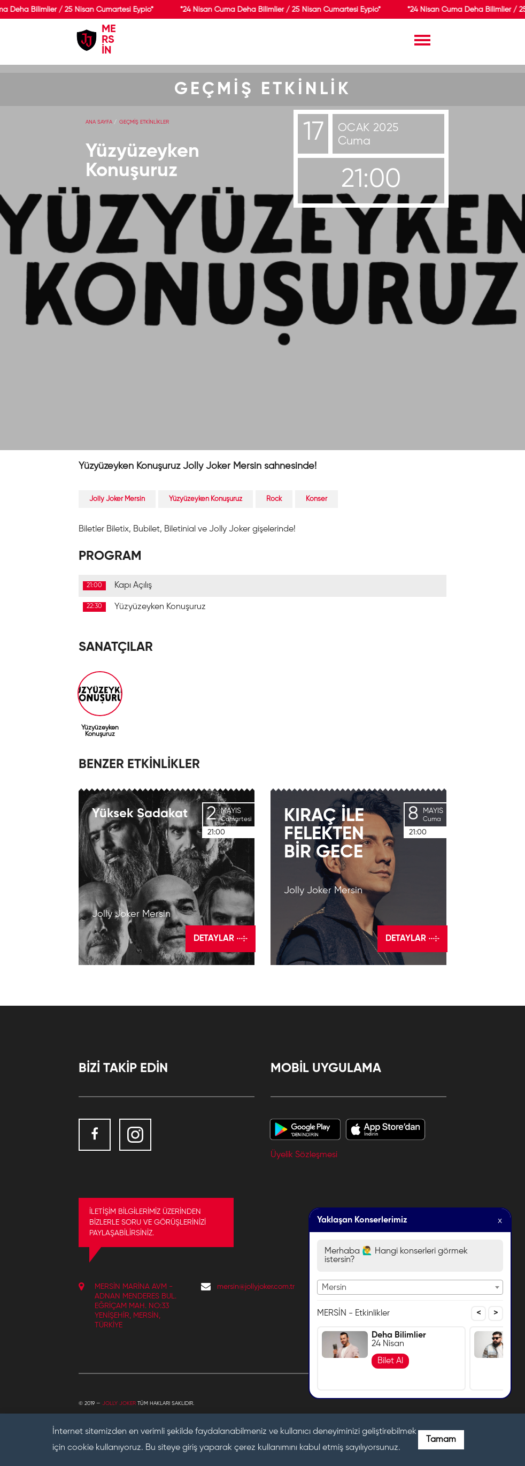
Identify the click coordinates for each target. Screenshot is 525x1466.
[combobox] (410, 1287)
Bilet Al (390, 1361)
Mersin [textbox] (334, 1287)
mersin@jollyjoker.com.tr (256, 1286)
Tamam (441, 1439)
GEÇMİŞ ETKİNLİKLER (144, 122)
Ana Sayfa (99, 122)
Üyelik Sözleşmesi (304, 1155)
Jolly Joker (119, 1403)
